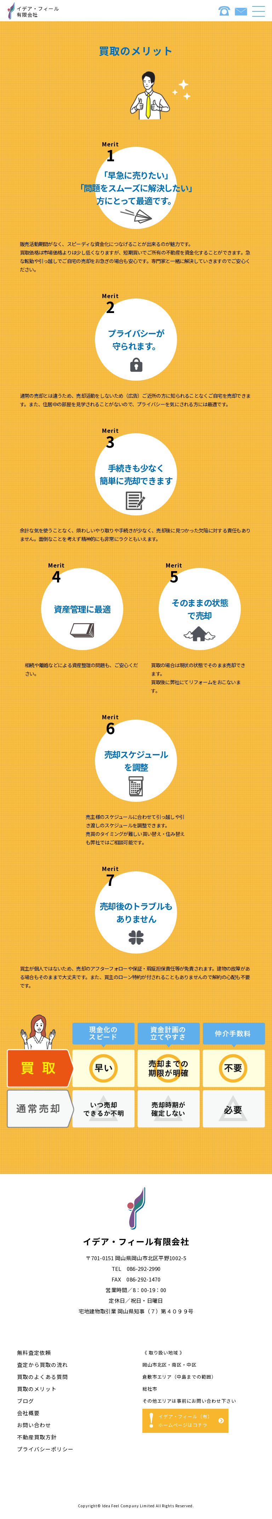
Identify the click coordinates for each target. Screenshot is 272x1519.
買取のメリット (37, 1388)
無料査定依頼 (34, 1352)
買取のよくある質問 (42, 1376)
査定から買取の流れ (42, 1364)
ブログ (25, 1400)
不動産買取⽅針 (37, 1437)
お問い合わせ (34, 1425)
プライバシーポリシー (45, 1449)
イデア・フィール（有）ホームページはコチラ (185, 1420)
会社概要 (28, 1413)
